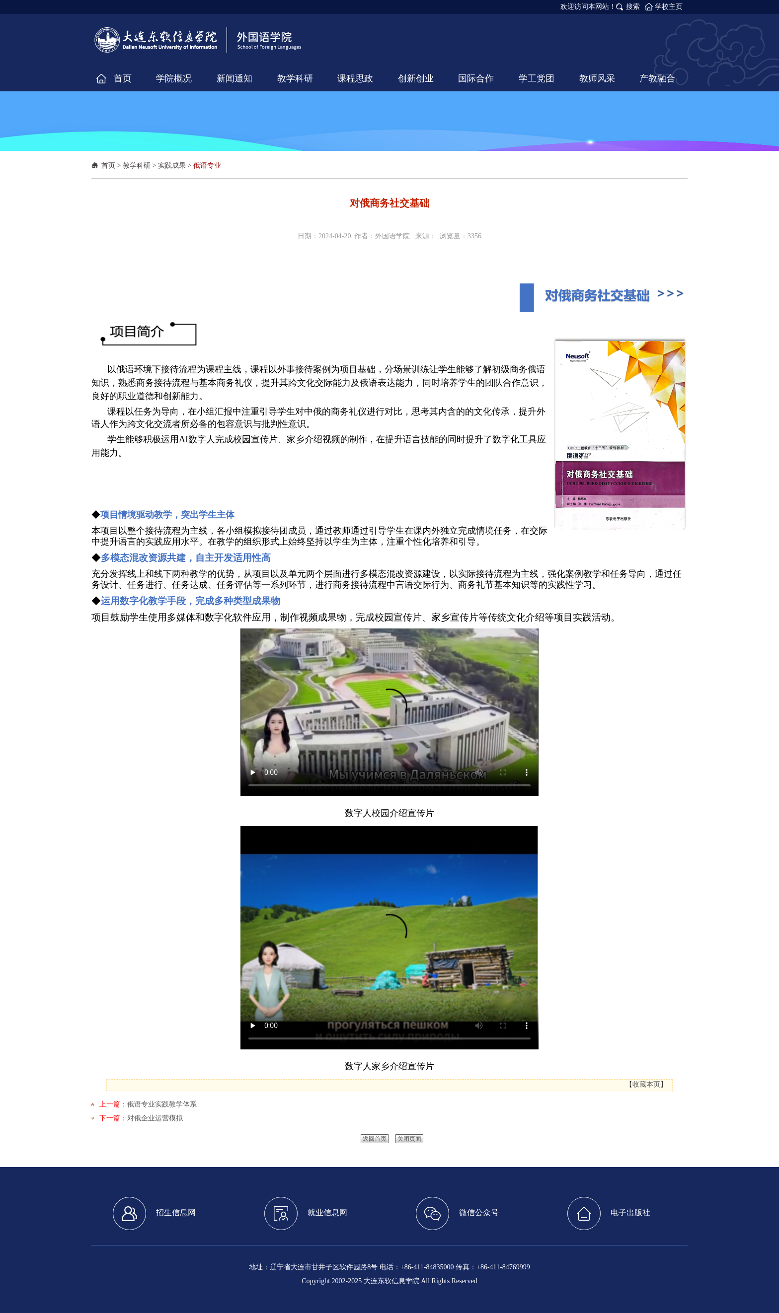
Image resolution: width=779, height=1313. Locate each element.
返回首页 (375, 1138)
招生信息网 (154, 1213)
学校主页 (669, 6)
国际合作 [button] (476, 78)
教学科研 (137, 165)
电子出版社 (608, 1213)
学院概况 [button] (174, 78)
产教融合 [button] (657, 78)
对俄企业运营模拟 (155, 1118)
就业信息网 (305, 1213)
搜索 (633, 6)
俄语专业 (207, 165)
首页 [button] (123, 78)
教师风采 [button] (597, 78)
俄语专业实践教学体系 (162, 1104)
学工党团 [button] (536, 78)
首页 (108, 165)
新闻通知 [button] (234, 78)
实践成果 (172, 165)
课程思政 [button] (355, 78)
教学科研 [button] (295, 78)
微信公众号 (457, 1213)
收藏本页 (646, 1084)
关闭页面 (409, 1138)
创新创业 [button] (416, 78)
